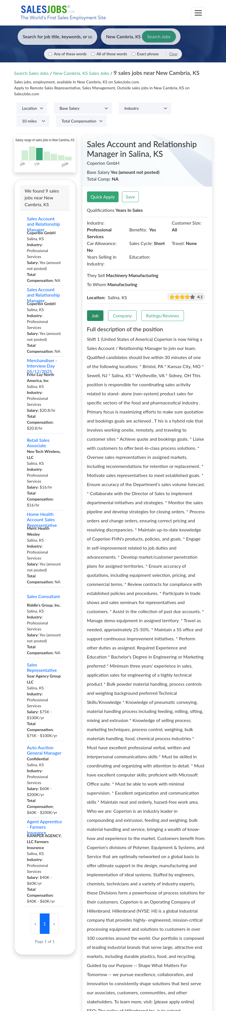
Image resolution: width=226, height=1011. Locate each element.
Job (95, 315)
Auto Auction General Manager (44, 750)
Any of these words (70, 54)
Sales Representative (42, 667)
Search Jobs (159, 36)
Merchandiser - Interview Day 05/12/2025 (42, 365)
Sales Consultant (43, 596)
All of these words (111, 54)
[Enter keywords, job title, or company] (57, 36)
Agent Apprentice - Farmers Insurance (44, 826)
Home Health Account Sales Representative (42, 519)
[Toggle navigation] (198, 12)
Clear (173, 54)
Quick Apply (103, 196)
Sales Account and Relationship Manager (43, 224)
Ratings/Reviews (162, 315)
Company (122, 315)
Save (130, 196)
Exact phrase (148, 54)
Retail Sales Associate (38, 442)
